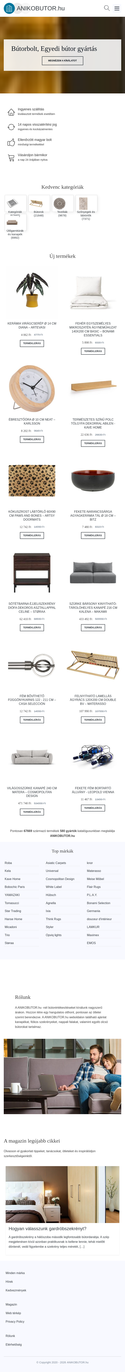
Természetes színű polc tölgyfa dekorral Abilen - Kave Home (93, 423)
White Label (54, 886)
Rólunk (10, 1336)
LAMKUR (93, 927)
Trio (7, 935)
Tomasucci (12, 903)
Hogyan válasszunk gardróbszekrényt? (47, 1228)
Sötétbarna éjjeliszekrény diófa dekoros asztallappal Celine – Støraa (32, 607)
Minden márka (15, 1273)
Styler (50, 927)
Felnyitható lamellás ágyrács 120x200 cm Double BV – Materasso (93, 700)
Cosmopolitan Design (60, 879)
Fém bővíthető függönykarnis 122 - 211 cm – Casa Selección (32, 700)
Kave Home (12, 879)
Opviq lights (54, 935)
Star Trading (13, 911)
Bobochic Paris (15, 886)
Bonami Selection (99, 903)
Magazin (11, 1304)
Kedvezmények (16, 1290)
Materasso (94, 870)
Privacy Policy (15, 1321)
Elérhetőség (14, 1344)
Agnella (51, 903)
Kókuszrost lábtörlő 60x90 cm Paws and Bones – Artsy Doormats (31, 515)
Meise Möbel (95, 879)
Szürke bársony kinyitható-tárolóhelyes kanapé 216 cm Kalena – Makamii (93, 607)
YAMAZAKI (12, 895)
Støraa (9, 943)
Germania (93, 911)
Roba (8, 863)
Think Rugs (53, 919)
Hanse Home (13, 919)
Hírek (9, 1281)
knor (90, 863)
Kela (8, 870)
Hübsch (51, 895)
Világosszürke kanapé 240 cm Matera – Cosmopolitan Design (32, 792)
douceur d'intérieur (99, 919)
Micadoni (11, 927)
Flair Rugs (94, 886)
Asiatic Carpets (56, 863)
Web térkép (13, 1313)
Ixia (48, 911)
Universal (52, 870)
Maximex (93, 935)
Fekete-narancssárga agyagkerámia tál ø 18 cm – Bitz (93, 515)
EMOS (91, 943)
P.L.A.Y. (92, 895)
